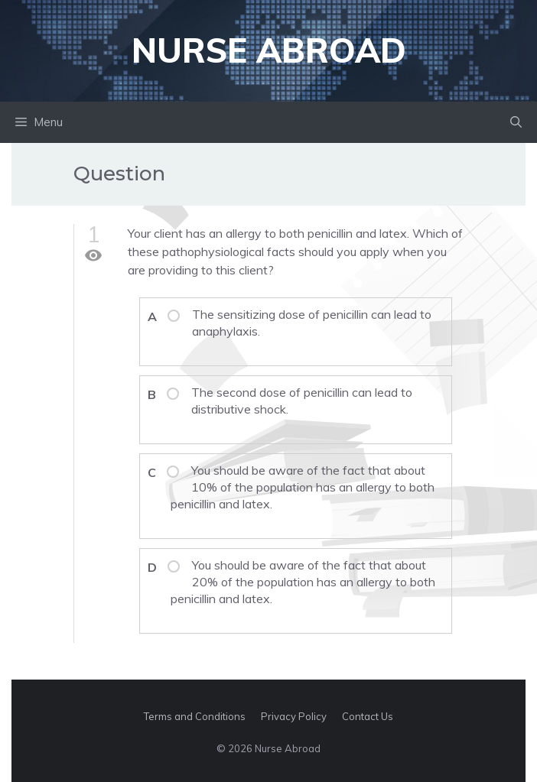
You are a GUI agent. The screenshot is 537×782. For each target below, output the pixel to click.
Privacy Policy (294, 716)
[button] (516, 122)
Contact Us (367, 716)
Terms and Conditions (195, 716)
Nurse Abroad (269, 50)
